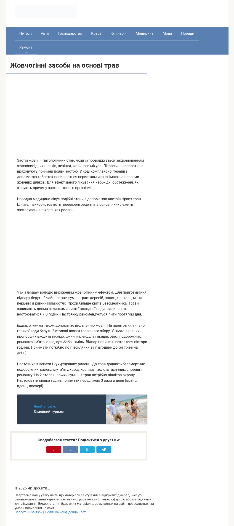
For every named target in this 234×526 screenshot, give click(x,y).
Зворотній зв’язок (29, 512)
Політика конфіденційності (65, 512)
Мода (167, 33)
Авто (45, 33)
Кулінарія (119, 33)
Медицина (145, 33)
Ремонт (25, 47)
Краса (96, 33)
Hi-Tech (25, 33)
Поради (187, 33)
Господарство (70, 33)
